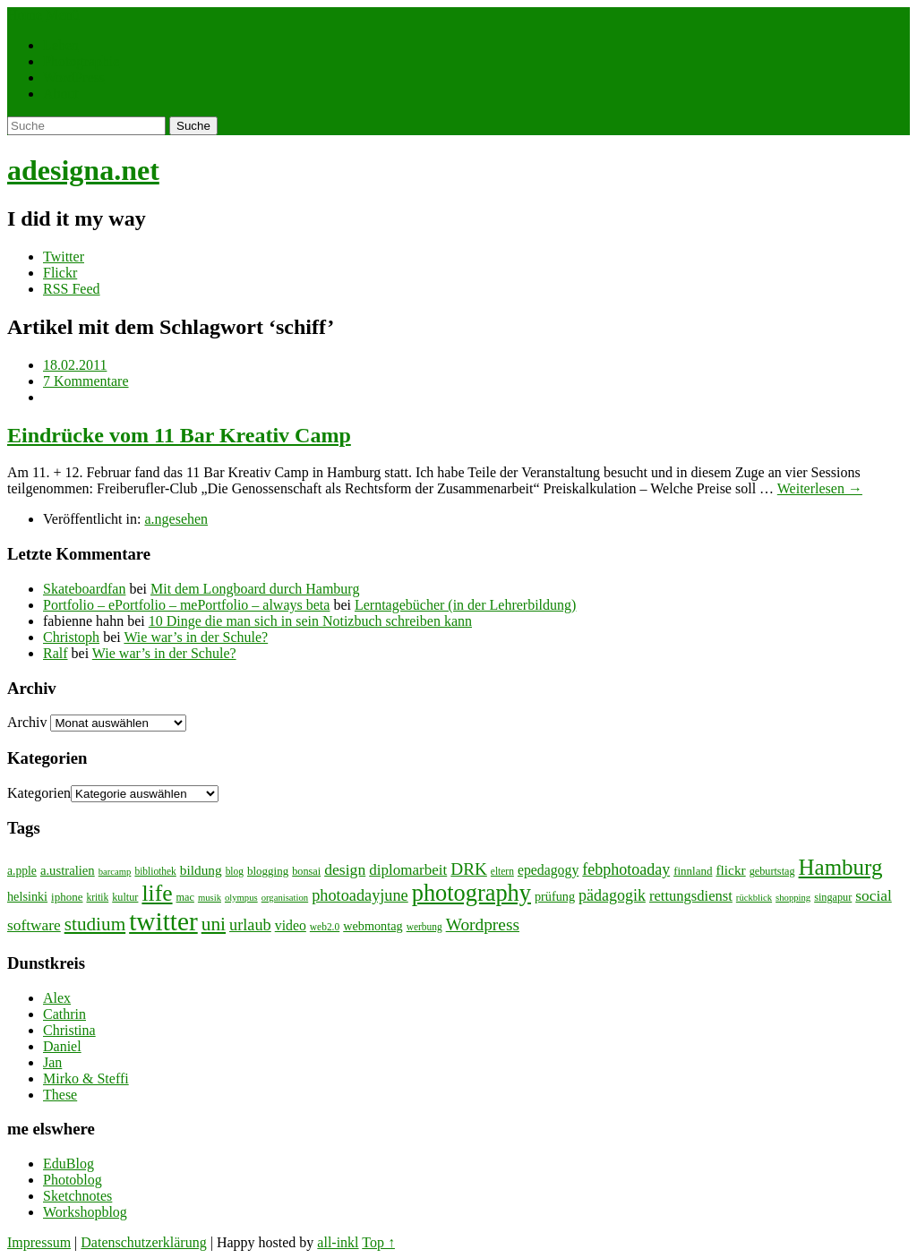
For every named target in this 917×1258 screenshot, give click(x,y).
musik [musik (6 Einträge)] (209, 898)
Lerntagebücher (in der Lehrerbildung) (465, 604)
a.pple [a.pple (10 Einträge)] (22, 870)
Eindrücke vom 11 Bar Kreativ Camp (179, 435)
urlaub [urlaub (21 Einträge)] (250, 925)
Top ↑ (378, 1242)
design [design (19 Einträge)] (344, 869)
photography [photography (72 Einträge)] (471, 893)
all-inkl (337, 1242)
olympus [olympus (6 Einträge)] (241, 898)
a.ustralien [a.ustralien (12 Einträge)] (67, 870)
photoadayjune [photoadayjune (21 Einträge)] (360, 895)
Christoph (71, 637)
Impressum (39, 1242)
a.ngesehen (176, 518)
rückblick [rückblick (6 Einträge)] (754, 898)
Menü (62, 14)
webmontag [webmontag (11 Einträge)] (372, 926)
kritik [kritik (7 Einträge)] (97, 897)
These (60, 1094)
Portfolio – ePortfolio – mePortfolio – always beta (186, 604)
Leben (61, 45)
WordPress (74, 77)
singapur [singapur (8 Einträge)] (833, 897)
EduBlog (68, 1163)
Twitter (63, 256)
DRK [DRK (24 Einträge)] (468, 869)
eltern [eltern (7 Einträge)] (502, 871)
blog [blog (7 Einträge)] (235, 871)
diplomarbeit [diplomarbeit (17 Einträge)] (408, 869)
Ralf (55, 653)
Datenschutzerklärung (143, 1242)
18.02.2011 (75, 364)
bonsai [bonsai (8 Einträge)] (306, 871)
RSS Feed (71, 288)
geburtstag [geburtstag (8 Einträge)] (772, 871)
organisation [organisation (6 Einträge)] (285, 898)
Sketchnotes (77, 1195)
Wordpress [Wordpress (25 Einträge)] (482, 924)
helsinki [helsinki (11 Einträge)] (27, 896)
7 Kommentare (86, 381)
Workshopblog (85, 1211)
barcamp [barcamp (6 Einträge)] (115, 872)
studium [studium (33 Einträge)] (94, 924)
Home (24, 14)
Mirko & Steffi (86, 1078)
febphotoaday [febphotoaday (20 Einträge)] (626, 869)
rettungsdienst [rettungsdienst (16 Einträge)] (691, 895)
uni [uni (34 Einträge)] (213, 924)
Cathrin (64, 1014)
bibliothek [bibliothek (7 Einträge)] (155, 871)
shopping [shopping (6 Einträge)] (793, 898)
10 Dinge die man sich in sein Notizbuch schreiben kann (310, 621)
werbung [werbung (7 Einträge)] (424, 926)
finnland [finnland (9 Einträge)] (692, 870)
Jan (52, 1062)
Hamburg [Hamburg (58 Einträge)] (841, 867)
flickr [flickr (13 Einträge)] (730, 869)
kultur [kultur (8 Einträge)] (125, 897)
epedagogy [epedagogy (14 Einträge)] (548, 869)
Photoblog (72, 1179)
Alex (57, 998)
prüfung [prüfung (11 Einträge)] (555, 896)
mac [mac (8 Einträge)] (185, 897)
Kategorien (39, 792)
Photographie (81, 61)
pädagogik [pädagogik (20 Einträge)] (612, 895)
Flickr (60, 272)
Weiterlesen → (819, 488)
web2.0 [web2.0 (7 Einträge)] (324, 926)
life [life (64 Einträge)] (156, 893)
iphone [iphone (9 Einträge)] (66, 896)
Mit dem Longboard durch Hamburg (254, 588)
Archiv (27, 722)
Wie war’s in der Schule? (196, 637)
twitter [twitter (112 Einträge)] (163, 921)
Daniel (62, 1046)
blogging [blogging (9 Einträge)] (267, 870)
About (61, 93)
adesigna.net (83, 170)
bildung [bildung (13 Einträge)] (201, 869)
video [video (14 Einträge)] (290, 925)
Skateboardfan (84, 588)
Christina (69, 1030)
